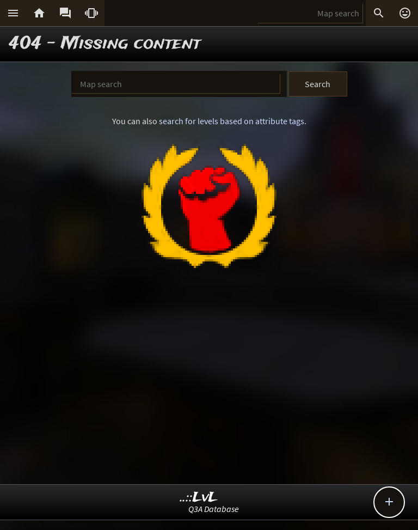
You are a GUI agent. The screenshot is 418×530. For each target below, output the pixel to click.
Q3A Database (213, 508)
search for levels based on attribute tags (231, 120)
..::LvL (199, 497)
